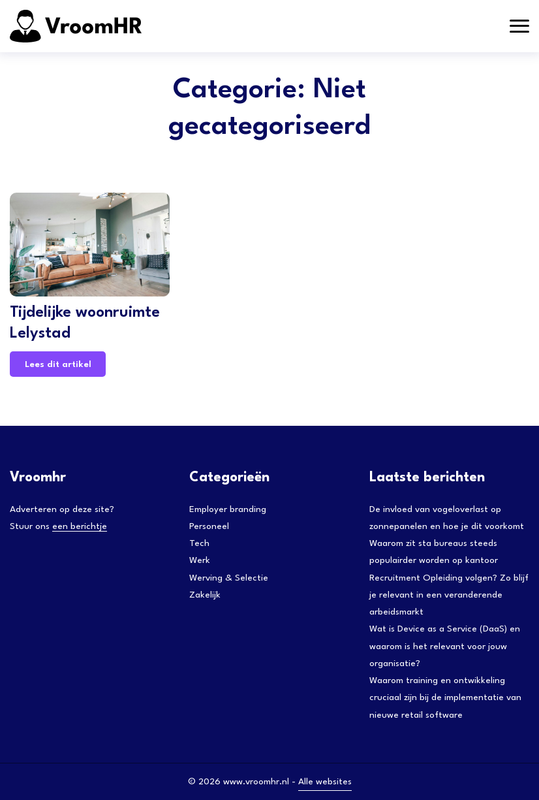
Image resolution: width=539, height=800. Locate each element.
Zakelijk (205, 595)
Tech (199, 543)
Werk (199, 560)
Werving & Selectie (228, 578)
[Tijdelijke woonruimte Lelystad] (90, 244)
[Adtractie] (108, 26)
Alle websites (325, 781)
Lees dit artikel (58, 364)
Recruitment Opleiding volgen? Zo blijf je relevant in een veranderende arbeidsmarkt (449, 595)
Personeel (209, 526)
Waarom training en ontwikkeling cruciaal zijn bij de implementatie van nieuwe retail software (445, 698)
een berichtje (79, 526)
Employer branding (227, 509)
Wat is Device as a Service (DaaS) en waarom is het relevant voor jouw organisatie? (444, 646)
